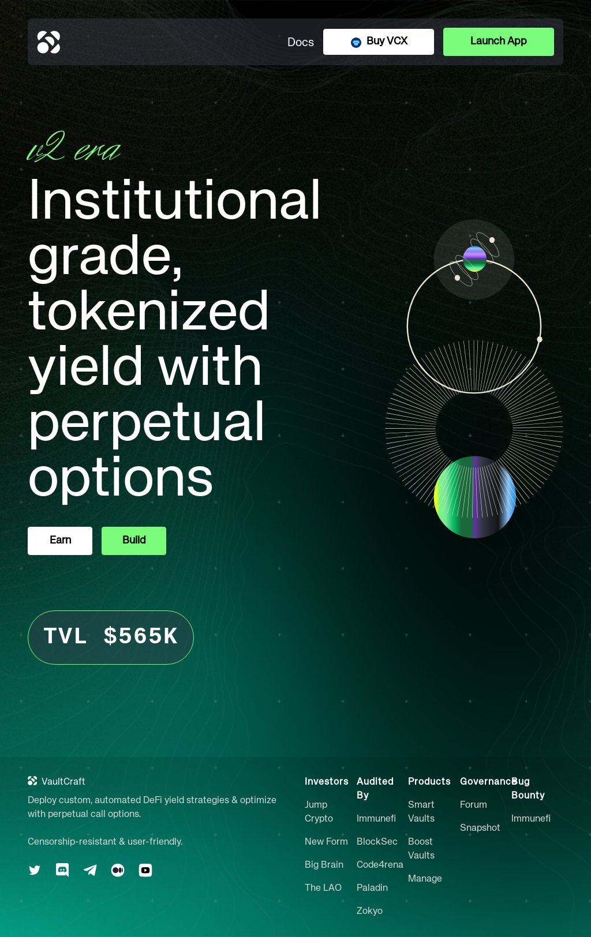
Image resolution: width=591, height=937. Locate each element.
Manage (425, 879)
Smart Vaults (421, 812)
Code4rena (380, 865)
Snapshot (480, 828)
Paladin (372, 888)
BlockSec (377, 842)
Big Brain (324, 865)
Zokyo (370, 911)
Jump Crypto (319, 812)
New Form (326, 842)
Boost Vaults (421, 849)
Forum (473, 805)
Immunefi (376, 819)
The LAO (323, 888)
